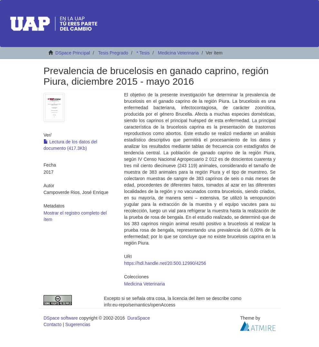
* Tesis (143, 52)
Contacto (53, 324)
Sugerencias (77, 324)
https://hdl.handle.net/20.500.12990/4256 (165, 263)
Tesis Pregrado (113, 52)
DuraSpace (138, 318)
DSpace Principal (72, 52)
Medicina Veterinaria (178, 52)
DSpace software (61, 318)
